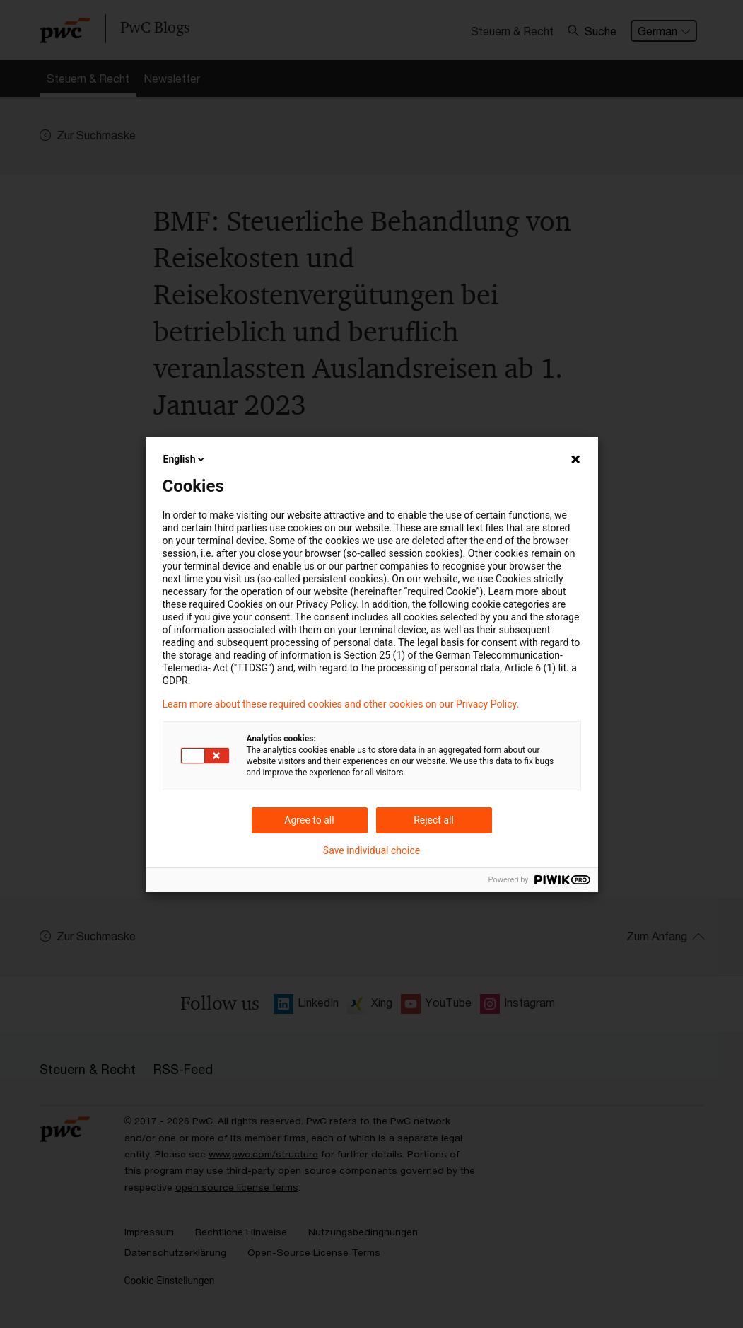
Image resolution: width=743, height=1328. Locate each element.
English (185, 459)
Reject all (434, 820)
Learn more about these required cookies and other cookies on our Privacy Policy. (341, 704)
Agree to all (309, 820)
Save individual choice (371, 850)
